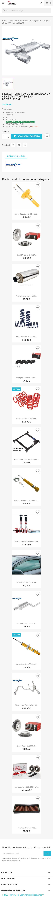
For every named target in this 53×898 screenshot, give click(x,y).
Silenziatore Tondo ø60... (26, 296)
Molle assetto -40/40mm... (26, 418)
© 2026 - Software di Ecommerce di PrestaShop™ (23, 895)
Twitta (19, 145)
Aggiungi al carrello (26, 136)
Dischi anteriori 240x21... (26, 255)
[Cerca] (26, 10)
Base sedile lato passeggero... (26, 459)
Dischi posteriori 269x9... (27, 746)
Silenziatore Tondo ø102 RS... (26, 705)
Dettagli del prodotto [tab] (16, 156)
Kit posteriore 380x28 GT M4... (27, 787)
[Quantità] (4, 136)
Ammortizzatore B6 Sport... (26, 664)
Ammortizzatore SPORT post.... (26, 500)
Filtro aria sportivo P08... (26, 828)
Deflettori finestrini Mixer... (26, 582)
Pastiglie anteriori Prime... (26, 378)
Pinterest (25, 145)
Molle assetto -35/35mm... (26, 337)
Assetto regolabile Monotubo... (26, 541)
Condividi (13, 145)
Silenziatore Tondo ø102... (26, 623)
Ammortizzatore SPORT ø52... (26, 214)
